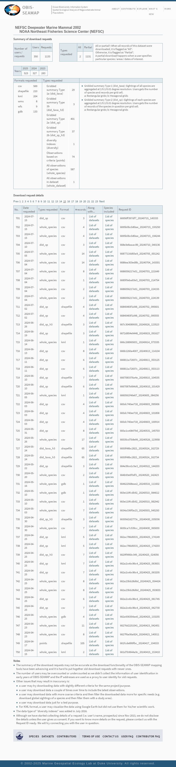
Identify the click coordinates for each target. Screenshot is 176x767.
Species (34, 736)
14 (60, 201)
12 (52, 201)
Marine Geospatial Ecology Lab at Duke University (82, 763)
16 (68, 201)
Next (102, 201)
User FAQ (127, 736)
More (167, 9)
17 (72, 201)
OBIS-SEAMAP (30, 9)
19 (80, 201)
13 (56, 201)
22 (92, 201)
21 (88, 201)
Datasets (48, 736)
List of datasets (94, 218)
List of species (109, 218)
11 (48, 201)
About (116, 9)
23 (96, 201)
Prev (16, 201)
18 (76, 201)
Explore (142, 9)
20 (84, 201)
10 (44, 201)
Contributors (67, 736)
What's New (153, 10)
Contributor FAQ (148, 736)
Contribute (128, 9)
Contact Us (110, 736)
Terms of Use (91, 736)
